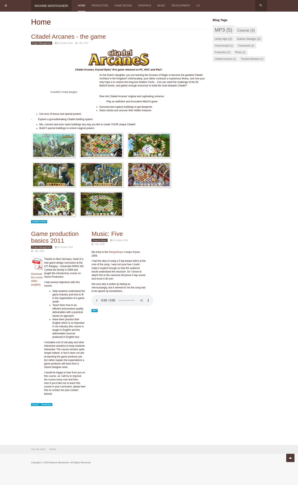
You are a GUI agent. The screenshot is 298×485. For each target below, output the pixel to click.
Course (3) (246, 30)
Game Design (123, 5)
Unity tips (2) (223, 39)
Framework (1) (246, 45)
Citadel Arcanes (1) (225, 58)
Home (81, 5)
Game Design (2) (249, 39)
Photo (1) (240, 52)
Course (35, 405)
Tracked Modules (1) (252, 58)
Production (99, 5)
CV (198, 5)
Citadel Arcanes (39, 222)
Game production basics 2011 (55, 237)
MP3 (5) (223, 30)
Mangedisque (116, 252)
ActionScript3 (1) (224, 45)
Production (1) (222, 52)
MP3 (95, 310)
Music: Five (107, 233)
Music (161, 5)
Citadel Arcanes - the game (68, 36)
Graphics (144, 5)
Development (181, 5)
